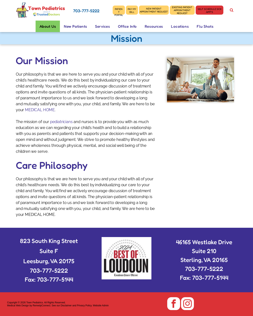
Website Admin (101, 305)
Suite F (49, 250)
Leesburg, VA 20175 (48, 261)
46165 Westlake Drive (204, 242)
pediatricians (61, 121)
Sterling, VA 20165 (204, 259)
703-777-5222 (86, 10)
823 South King (40, 240)
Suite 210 (204, 250)
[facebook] (173, 304)
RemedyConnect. (42, 305)
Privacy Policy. (84, 305)
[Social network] (231, 10)
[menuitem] (48, 26)
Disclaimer (66, 305)
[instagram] (187, 304)
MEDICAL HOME (40, 109)
